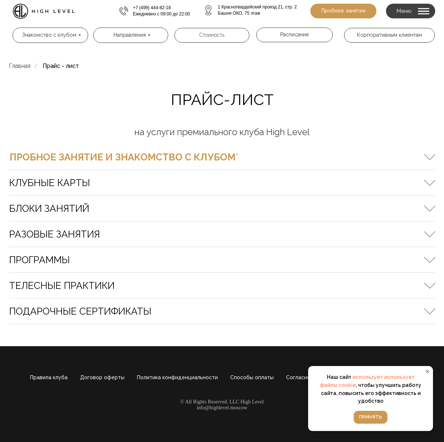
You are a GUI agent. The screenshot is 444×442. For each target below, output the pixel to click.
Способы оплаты (252, 377)
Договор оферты (102, 377)
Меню (404, 11)
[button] (343, 11)
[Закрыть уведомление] (427, 371)
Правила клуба (49, 377)
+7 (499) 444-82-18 (152, 7)
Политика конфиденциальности (177, 377)
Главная (19, 65)
